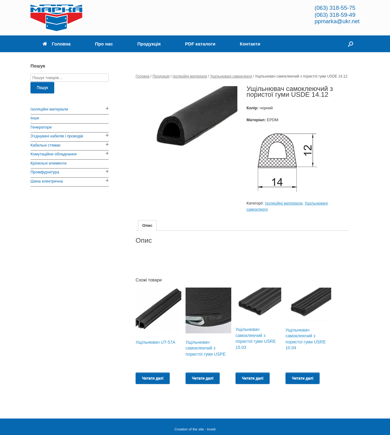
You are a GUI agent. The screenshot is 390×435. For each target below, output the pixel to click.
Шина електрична (46, 181)
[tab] (147, 225)
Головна (57, 43)
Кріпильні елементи (48, 163)
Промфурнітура (44, 172)
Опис (147, 225)
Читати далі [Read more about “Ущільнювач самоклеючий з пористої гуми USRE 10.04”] (302, 378)
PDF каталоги (200, 43)
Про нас (104, 43)
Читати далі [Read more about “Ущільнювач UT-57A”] (152, 378)
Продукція (149, 43)
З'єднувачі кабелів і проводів (56, 136)
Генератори (41, 127)
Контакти (250, 43)
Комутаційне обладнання (53, 154)
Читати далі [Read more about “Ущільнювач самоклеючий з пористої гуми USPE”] (202, 378)
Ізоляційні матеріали (189, 76)
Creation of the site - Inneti (195, 429)
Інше (34, 118)
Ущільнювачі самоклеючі (231, 76)
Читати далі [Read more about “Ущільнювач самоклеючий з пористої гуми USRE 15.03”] (252, 378)
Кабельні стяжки (45, 145)
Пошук (42, 87)
